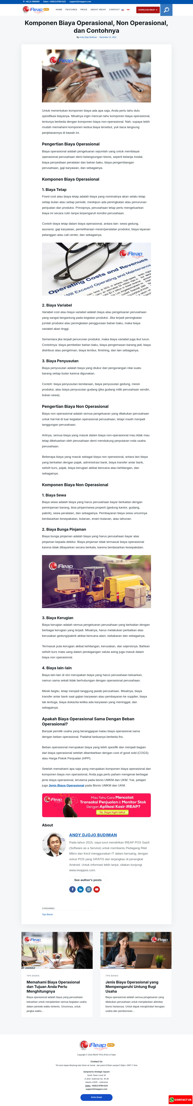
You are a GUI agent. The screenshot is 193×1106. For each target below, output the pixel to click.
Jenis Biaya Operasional (66, 785)
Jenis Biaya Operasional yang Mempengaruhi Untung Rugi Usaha (131, 987)
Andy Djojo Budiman (88, 37)
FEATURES (71, 7)
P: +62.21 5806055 (31, 1)
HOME (58, 7)
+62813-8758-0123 (99, 1086)
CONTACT (60, 11)
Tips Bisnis (47, 914)
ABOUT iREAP (98, 7)
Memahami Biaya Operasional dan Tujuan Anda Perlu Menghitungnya (53, 987)
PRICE (83, 7)
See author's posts (88, 880)
